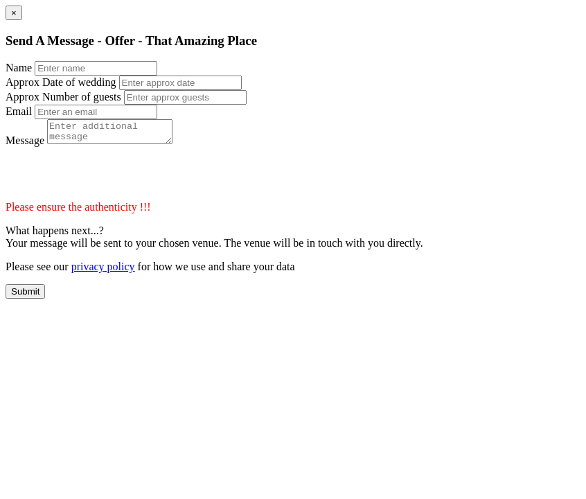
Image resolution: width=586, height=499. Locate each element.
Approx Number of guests (63, 97)
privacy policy (103, 271)
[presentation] (111, 178)
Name (19, 67)
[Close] (14, 13)
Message (25, 144)
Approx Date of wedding (61, 82)
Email (19, 111)
